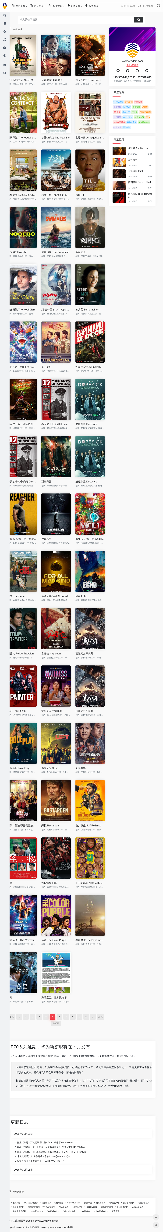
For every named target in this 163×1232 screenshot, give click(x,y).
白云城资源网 (127, 1207)
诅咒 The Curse (21, 596)
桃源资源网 (51, 1203)
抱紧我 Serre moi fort (92, 309)
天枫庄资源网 (142, 1207)
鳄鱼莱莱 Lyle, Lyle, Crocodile (26, 195)
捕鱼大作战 (144, 117)
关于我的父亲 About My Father (26, 80)
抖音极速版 (123, 102)
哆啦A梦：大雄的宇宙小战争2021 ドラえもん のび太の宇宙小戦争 (26, 367)
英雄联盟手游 (124, 122)
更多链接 (120, 1211)
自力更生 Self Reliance (93, 825)
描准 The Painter (21, 710)
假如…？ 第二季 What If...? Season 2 (94, 539)
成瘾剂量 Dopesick (91, 424)
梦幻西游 (122, 117)
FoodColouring (57, 1211)
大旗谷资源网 (38, 1207)
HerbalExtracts (41, 1211)
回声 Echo (86, 596)
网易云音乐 (136, 122)
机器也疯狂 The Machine (60, 137)
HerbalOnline (89, 1211)
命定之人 (85, 252)
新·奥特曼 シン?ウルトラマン (60, 309)
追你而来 (137, 159)
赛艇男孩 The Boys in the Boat (94, 940)
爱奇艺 (150, 107)
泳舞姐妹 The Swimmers (60, 252)
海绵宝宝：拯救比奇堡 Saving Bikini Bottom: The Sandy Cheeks (60, 997)
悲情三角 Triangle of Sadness (60, 195)
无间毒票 (85, 768)
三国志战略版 (150, 112)
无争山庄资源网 (24, 1211)
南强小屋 (93, 1203)
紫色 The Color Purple (58, 940)
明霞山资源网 (133, 1203)
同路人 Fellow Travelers (25, 653)
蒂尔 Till (84, 195)
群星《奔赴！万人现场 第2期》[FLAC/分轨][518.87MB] (49, 1142)
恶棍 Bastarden (55, 825)
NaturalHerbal (73, 1211)
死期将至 (51, 539)
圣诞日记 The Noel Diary (26, 309)
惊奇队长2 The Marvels (25, 940)
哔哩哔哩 (143, 102)
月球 (14, 997)
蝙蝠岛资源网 (111, 1207)
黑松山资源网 (23, 1207)
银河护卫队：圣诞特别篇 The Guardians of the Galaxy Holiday (26, 424)
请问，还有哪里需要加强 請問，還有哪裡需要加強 (26, 825)
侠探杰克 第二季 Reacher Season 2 (26, 539)
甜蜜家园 (51, 481)
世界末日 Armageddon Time (94, 137)
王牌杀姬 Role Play (23, 768)
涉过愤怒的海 (53, 882)
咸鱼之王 (131, 112)
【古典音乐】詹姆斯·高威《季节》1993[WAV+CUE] (47, 1156)
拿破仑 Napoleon (55, 653)
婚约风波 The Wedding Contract (26, 137)
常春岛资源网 (54, 1207)
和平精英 (131, 107)
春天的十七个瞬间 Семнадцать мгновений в (60, 424)
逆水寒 (139, 112)
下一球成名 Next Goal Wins (94, 882)
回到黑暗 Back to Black (144, 182)
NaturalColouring (105, 1211)
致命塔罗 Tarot (140, 171)
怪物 (14, 882)
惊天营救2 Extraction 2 (93, 80)
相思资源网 (119, 1203)
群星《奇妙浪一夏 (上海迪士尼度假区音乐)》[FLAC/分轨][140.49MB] (56, 1151)
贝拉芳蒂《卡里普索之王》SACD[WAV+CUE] (44, 1161)
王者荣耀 (122, 107)
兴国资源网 (82, 1207)
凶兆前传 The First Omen (145, 195)
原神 (153, 117)
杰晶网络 (21, 1203)
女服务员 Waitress (56, 710)
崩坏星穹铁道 (149, 122)
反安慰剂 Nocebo (22, 252)
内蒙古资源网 (148, 1203)
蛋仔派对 (131, 127)
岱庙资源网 (68, 1207)
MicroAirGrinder (78, 1203)
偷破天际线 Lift (54, 768)
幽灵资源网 (105, 1203)
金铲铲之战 (132, 117)
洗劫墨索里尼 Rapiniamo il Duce (94, 367)
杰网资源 (64, 1203)
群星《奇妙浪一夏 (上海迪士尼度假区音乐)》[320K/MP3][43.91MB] (55, 1147)
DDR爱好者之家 (36, 1203)
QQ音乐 (121, 112)
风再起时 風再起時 (56, 80)
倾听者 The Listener (143, 148)
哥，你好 (51, 367)
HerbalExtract (96, 1207)
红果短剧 (133, 102)
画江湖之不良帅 (89, 653)
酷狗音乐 (122, 127)
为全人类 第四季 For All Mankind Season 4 (60, 596)
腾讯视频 (141, 107)
